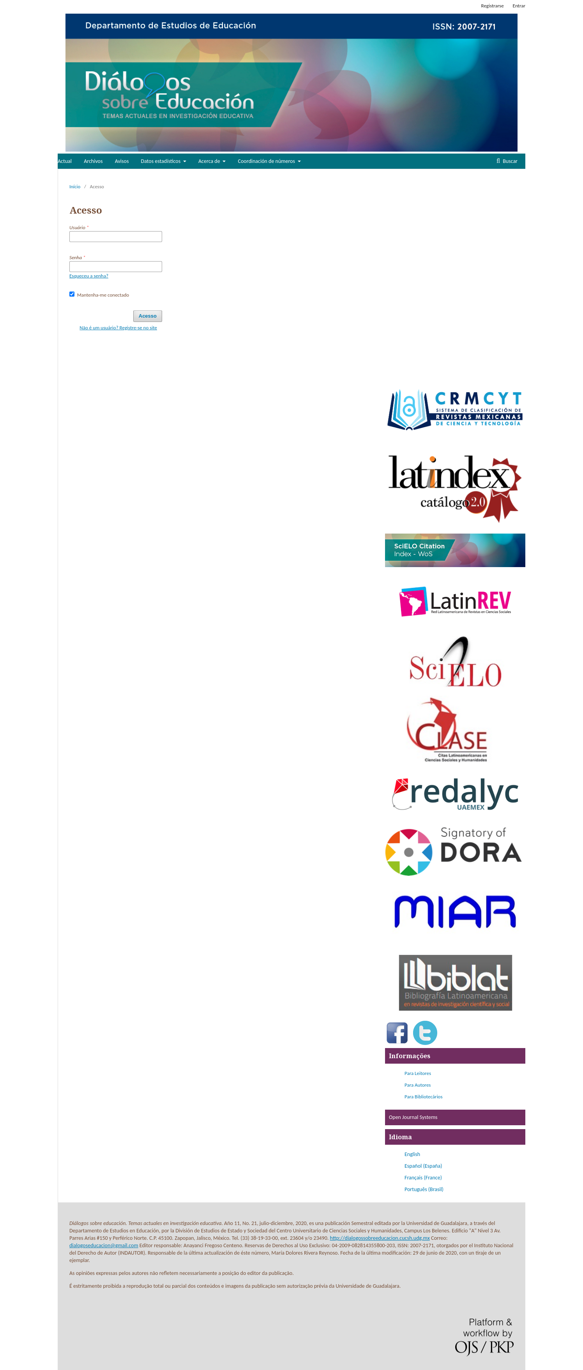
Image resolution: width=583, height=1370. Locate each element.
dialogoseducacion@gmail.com (103, 1245)
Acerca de (209, 161)
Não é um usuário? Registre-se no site (118, 328)
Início (74, 186)
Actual (65, 161)
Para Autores (418, 1085)
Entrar (519, 6)
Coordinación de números (267, 161)
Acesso (148, 316)
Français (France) (423, 1177)
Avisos (122, 161)
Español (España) (423, 1166)
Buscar (510, 161)
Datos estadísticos (161, 161)
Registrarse (492, 6)
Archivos (93, 161)
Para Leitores (418, 1073)
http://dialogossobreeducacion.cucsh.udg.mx (380, 1238)
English (412, 1154)
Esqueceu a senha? (88, 276)
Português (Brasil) (424, 1189)
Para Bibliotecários (424, 1097)
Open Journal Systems (413, 1117)
